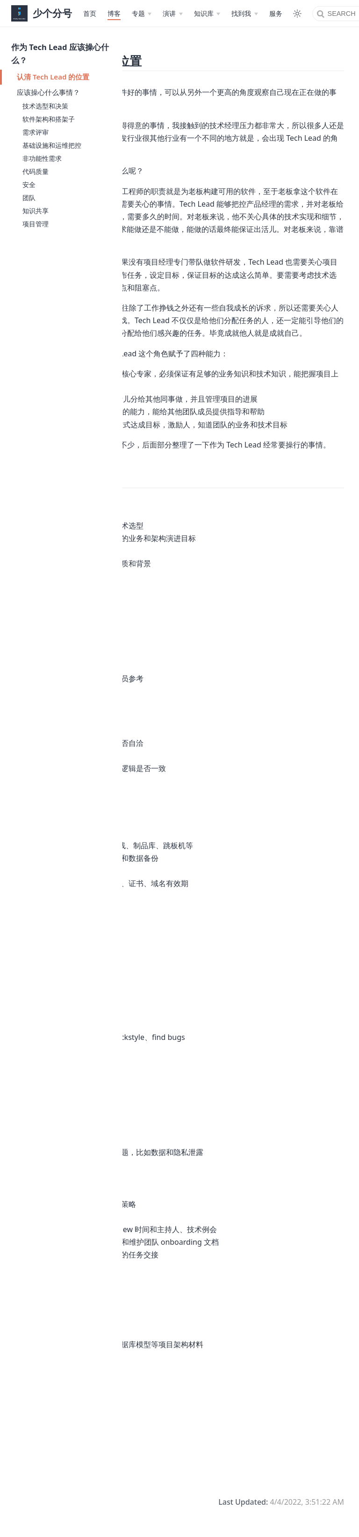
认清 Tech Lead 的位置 (53, 76)
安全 (29, 184)
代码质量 (35, 171)
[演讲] (172, 13)
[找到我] (244, 13)
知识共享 (35, 210)
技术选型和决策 (45, 105)
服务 (275, 13)
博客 (114, 13)
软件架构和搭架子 (48, 119)
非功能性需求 (42, 158)
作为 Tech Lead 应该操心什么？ (60, 53)
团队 (29, 197)
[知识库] (207, 13)
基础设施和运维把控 (51, 145)
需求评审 (35, 132)
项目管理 (35, 223)
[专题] (141, 13)
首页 (89, 13)
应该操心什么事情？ (48, 92)
